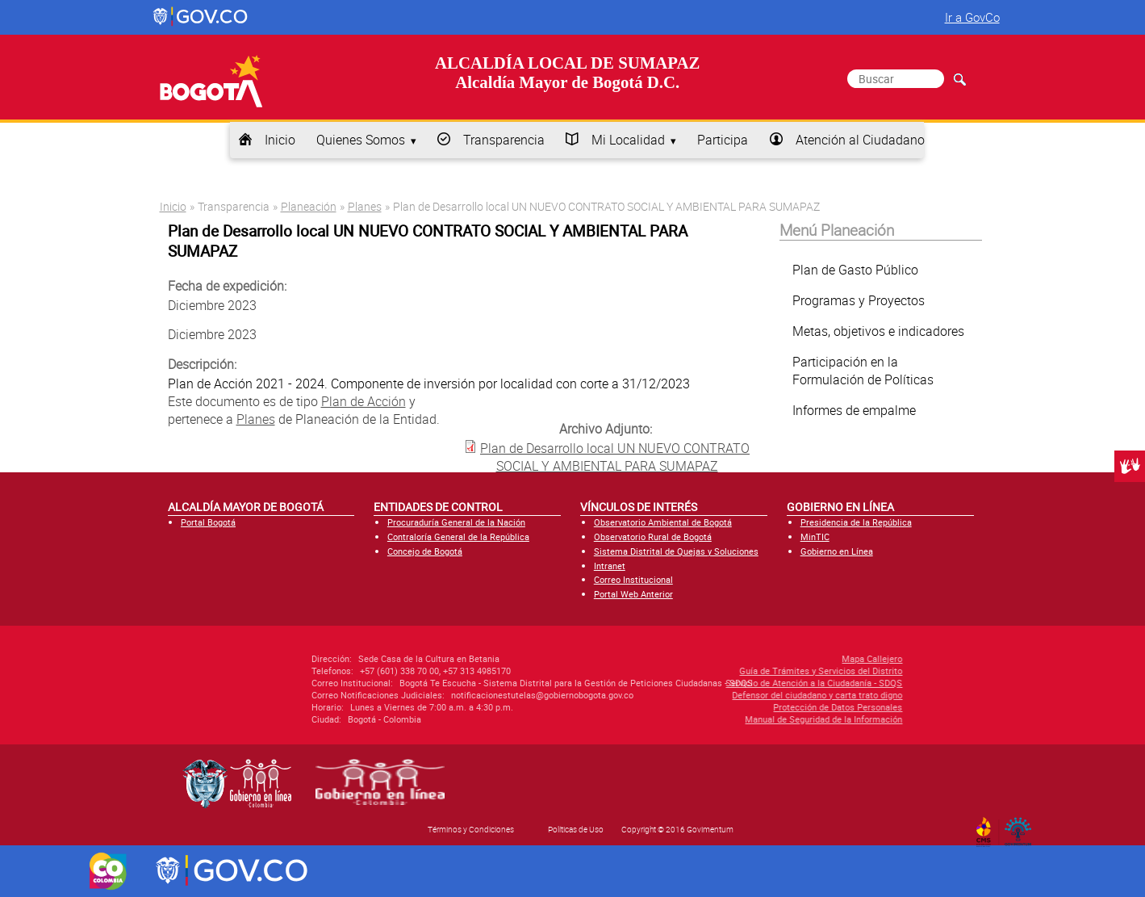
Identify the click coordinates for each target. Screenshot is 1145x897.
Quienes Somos (360, 140)
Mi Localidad (628, 140)
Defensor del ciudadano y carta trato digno (716, 695)
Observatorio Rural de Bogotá (653, 536)
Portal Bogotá (208, 522)
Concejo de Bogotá (424, 551)
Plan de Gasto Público (855, 270)
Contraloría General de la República (458, 536)
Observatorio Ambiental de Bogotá (663, 522)
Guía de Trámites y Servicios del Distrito (719, 670)
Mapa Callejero (771, 658)
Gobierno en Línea (836, 551)
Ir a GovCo (972, 17)
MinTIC (814, 536)
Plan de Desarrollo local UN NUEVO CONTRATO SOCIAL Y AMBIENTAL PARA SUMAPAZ (615, 457)
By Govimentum (1021, 826)
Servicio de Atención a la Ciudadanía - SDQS (713, 683)
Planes (365, 206)
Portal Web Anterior (633, 594)
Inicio (280, 140)
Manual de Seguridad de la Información (722, 719)
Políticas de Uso (576, 829)
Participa (722, 140)
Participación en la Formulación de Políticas (863, 370)
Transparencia (504, 140)
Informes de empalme (854, 410)
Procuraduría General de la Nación (456, 522)
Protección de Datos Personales (736, 707)
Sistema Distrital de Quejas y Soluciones (676, 551)
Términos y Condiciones (471, 829)
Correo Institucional (633, 579)
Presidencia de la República (856, 522)
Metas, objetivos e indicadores (878, 331)
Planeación (308, 206)
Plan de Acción (363, 401)
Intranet (609, 566)
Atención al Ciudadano (860, 140)
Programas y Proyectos (858, 300)
